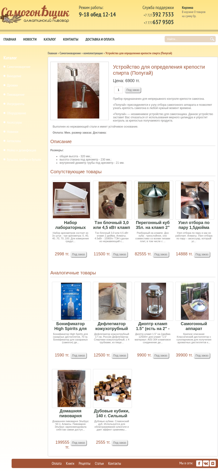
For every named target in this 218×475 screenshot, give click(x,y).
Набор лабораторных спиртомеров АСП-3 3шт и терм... (70, 225)
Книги (70, 463)
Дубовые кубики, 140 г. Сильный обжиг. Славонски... (111, 414)
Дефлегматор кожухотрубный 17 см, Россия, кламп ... (111, 326)
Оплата (57, 463)
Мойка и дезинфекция (21, 150)
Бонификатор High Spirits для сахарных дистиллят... (70, 326)
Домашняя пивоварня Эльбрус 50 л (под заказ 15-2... (71, 414)
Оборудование (16, 113)
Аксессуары (14, 122)
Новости (30, 39)
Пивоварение (16, 94)
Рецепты (84, 463)
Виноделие (14, 76)
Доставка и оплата (100, 39)
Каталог (50, 39)
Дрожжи (12, 85)
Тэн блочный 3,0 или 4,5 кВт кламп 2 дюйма (111, 225)
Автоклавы (14, 140)
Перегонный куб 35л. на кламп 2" (153, 225)
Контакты (70, 39)
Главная (9, 39)
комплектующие (93, 53)
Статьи (99, 463)
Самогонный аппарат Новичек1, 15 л (194, 326)
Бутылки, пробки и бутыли (24, 159)
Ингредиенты (15, 103)
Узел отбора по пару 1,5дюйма (194, 225)
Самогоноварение (18, 66)
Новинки (12, 131)
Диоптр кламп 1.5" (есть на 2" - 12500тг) (153, 326)
